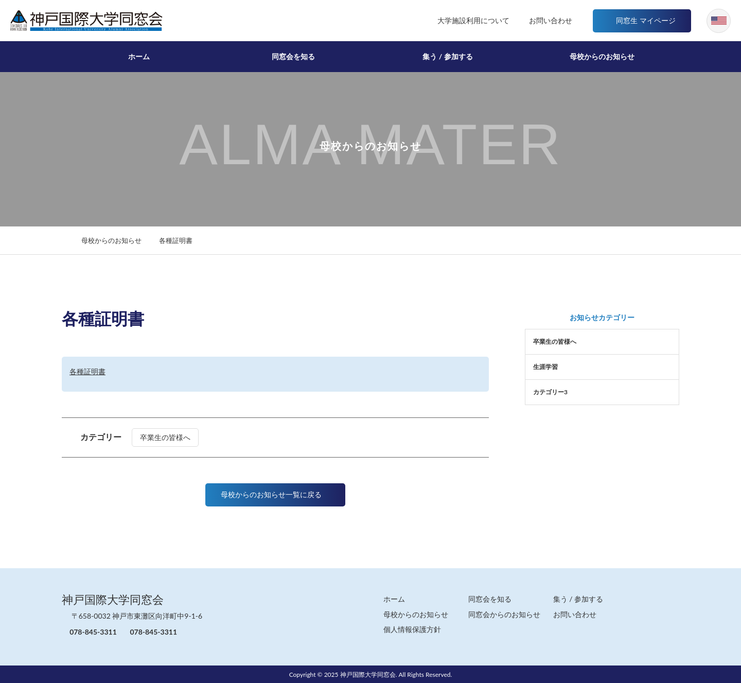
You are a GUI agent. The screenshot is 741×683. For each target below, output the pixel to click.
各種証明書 (87, 371)
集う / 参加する (447, 56)
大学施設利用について (459, 20)
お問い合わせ (541, 20)
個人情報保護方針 (412, 628)
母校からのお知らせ (602, 56)
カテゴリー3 (550, 392)
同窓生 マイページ (640, 20)
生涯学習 (545, 367)
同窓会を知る (293, 56)
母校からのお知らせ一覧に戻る (275, 494)
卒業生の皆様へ (171, 437)
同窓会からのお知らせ (504, 613)
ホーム (139, 56)
